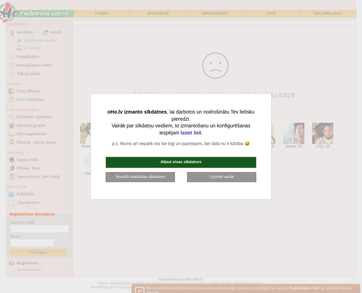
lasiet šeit (191, 133)
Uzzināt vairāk (221, 176)
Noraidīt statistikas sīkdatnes (140, 176)
